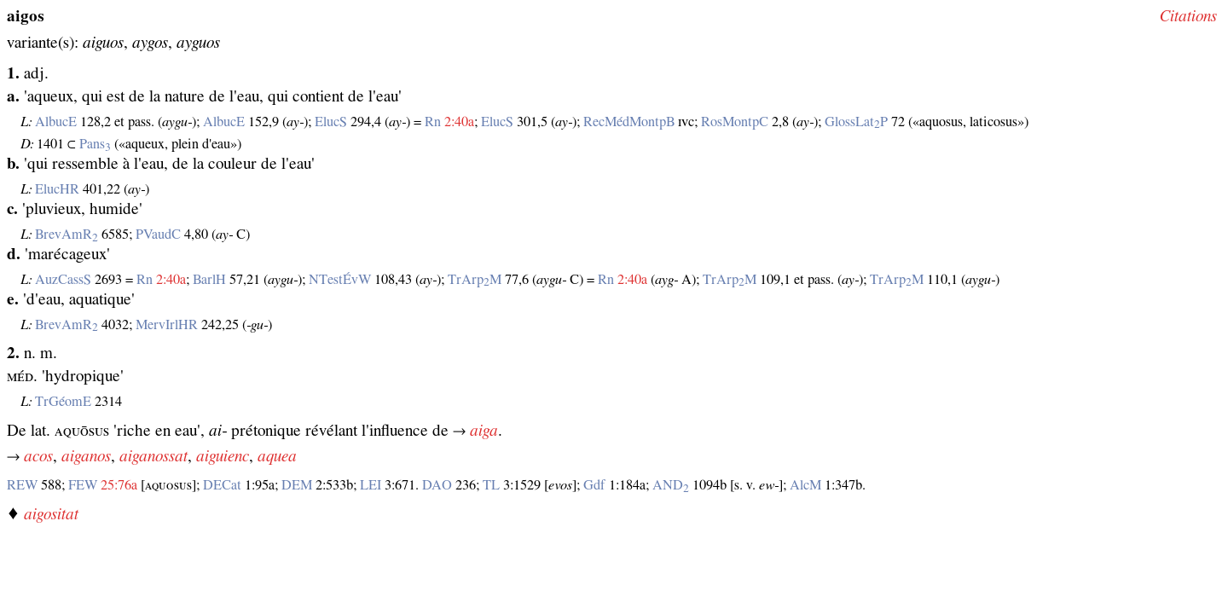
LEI (370, 485)
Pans (95, 144)
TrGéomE (63, 401)
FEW (82, 485)
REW (22, 485)
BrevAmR (66, 234)
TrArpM (474, 280)
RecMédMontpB (629, 122)
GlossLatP (856, 122)
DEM (296, 485)
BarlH (209, 280)
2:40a (459, 122)
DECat (222, 485)
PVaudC (158, 234)
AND (670, 485)
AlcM (805, 485)
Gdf (594, 485)
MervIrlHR (167, 325)
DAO (437, 485)
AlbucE (56, 122)
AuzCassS (63, 280)
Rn (433, 122)
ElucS (331, 122)
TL (491, 485)
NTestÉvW (340, 280)
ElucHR (57, 189)
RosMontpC (734, 122)
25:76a (119, 485)
